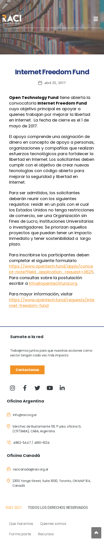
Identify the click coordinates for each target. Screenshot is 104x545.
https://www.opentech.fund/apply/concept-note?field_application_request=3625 (51, 269)
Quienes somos (53, 523)
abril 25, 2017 (55, 83)
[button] (95, 19)
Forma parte (20, 534)
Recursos (46, 534)
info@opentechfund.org (53, 283)
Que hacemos (21, 523)
